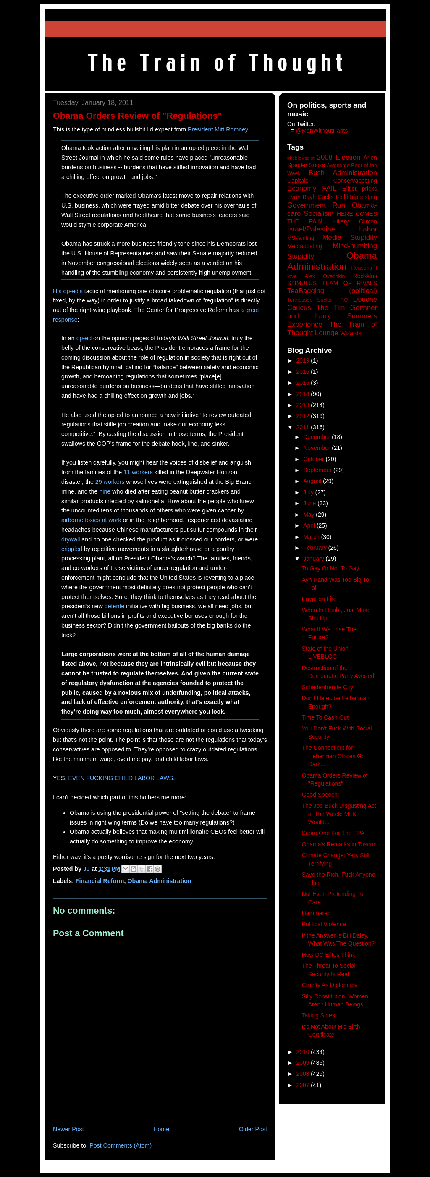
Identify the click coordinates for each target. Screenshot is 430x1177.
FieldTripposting (356, 197)
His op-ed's (68, 291)
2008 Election (339, 157)
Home (161, 1129)
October (314, 459)
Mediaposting (304, 246)
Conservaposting (355, 180)
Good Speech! (320, 794)
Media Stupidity (349, 238)
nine (104, 491)
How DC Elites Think (328, 954)
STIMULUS (302, 283)
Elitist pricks (359, 188)
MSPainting (300, 238)
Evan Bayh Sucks (310, 197)
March (312, 536)
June (310, 503)
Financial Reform (100, 880)
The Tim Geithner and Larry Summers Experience (332, 316)
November (317, 447)
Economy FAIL (312, 188)
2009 (303, 1062)
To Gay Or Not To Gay (330, 568)
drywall (70, 539)
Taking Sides (318, 1015)
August (313, 481)
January (314, 558)
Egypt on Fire (319, 599)
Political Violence (324, 924)
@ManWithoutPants (322, 130)
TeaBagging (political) (332, 291)
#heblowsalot (301, 157)
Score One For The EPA (333, 833)
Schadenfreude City (327, 687)
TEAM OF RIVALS (349, 283)
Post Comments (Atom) (120, 1145)
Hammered (316, 913)
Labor (368, 229)
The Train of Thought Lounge (332, 329)
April (310, 525)
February (315, 547)
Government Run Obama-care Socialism (332, 209)
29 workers (110, 481)
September (318, 470)
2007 (303, 1085)
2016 (303, 371)
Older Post (253, 1129)
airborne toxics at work (91, 520)
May (309, 514)
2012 (303, 415)
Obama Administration (159, 880)
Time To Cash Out (325, 717)
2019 (303, 360)
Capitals (297, 180)
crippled (71, 549)
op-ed (84, 338)
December (317, 436)
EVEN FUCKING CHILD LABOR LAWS (120, 778)
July (309, 492)
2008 (303, 1073)
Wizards (350, 333)
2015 (303, 382)
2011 (303, 427)
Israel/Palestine (311, 229)
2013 (303, 405)
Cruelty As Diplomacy (329, 985)
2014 (303, 394)
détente (115, 606)
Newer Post (68, 1129)
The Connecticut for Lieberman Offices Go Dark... (333, 755)
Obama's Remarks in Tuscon (339, 844)
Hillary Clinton (355, 221)
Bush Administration (343, 173)
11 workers (138, 472)
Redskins (365, 276)
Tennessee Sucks (309, 300)
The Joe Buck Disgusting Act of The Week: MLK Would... (339, 813)
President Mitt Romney (218, 129)
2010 (303, 1051)
